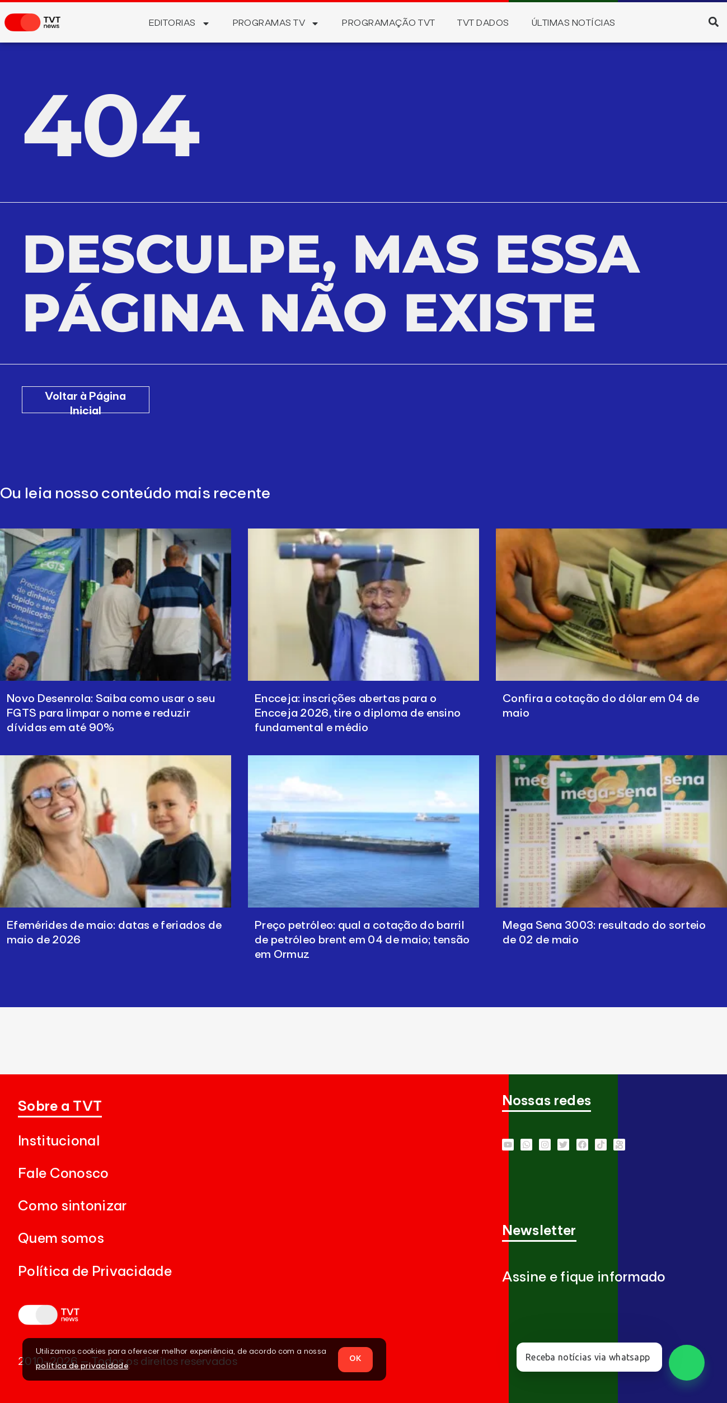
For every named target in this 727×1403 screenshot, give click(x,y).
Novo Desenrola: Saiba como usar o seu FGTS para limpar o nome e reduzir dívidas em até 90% (111, 713)
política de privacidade (82, 1366)
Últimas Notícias (574, 22)
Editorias (179, 23)
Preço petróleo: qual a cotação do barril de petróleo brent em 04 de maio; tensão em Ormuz (362, 940)
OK (355, 1359)
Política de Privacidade (95, 1272)
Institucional (59, 1141)
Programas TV (276, 23)
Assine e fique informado (584, 1277)
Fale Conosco (63, 1174)
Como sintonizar (72, 1206)
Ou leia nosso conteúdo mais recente (135, 494)
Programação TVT (388, 22)
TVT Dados (483, 22)
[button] (713, 21)
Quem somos (61, 1239)
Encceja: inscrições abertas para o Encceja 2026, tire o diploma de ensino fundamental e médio (358, 713)
